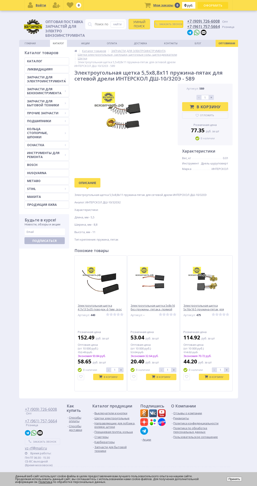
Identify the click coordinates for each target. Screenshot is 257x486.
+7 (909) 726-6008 (203, 21)
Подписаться (44, 241)
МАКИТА (34, 197)
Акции (85, 43)
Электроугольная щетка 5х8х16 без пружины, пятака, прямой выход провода (153, 309)
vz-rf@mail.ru (36, 448)
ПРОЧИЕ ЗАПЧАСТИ (46, 113)
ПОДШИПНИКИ (46, 121)
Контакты (170, 43)
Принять (234, 479)
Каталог (58, 43)
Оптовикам (226, 43)
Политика (45, 482)
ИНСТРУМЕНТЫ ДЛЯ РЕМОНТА (46, 155)
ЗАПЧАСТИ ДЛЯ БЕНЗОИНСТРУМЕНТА (46, 91)
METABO (34, 181)
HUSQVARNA (36, 173)
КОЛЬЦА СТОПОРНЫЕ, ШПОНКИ (46, 133)
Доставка (140, 43)
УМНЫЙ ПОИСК (139, 24)
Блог (198, 43)
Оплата (112, 43)
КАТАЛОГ (34, 61)
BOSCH (32, 165)
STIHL (46, 189)
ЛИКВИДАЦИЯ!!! (40, 69)
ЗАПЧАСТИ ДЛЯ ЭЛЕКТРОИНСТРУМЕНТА (46, 79)
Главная (30, 43)
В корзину (205, 106)
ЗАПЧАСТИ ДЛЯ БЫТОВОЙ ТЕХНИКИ (46, 103)
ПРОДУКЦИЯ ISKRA (42, 204)
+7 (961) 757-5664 (203, 26)
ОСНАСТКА (46, 145)
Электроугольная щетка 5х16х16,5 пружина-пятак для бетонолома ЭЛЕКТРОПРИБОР (204, 309)
